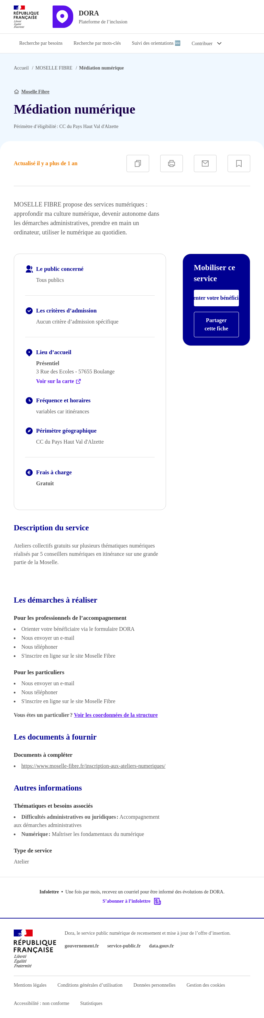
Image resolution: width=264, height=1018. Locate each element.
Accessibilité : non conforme (41, 1003)
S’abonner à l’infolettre (131, 901)
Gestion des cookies (206, 985)
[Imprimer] (171, 163)
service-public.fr (124, 945)
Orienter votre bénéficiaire (216, 298)
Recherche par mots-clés (97, 43)
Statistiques (91, 1003)
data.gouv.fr (161, 945)
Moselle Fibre (35, 91)
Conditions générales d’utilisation (89, 985)
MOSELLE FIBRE (54, 68)
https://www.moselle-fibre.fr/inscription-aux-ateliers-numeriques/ (93, 766)
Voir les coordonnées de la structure (116, 715)
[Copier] (137, 163)
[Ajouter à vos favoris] (239, 163)
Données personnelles (154, 985)
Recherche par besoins (41, 43)
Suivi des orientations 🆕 (156, 43)
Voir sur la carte (58, 381)
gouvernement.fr (82, 945)
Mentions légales (30, 985)
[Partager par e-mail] (205, 163)
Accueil (21, 68)
